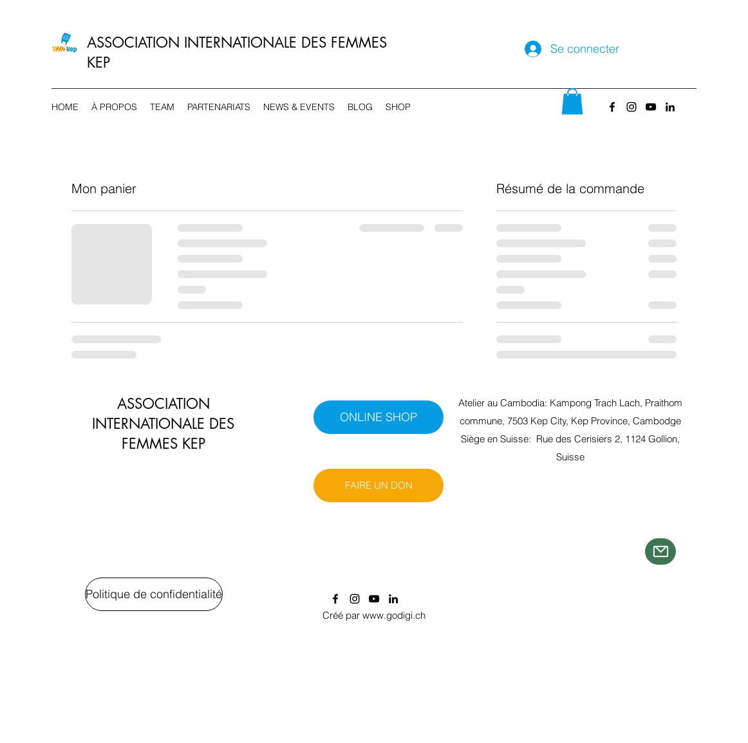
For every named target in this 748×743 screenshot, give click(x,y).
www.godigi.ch (393, 615)
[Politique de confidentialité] (154, 594)
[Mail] (660, 551)
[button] (572, 101)
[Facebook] (612, 106)
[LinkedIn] (670, 106)
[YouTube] (650, 106)
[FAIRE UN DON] (378, 485)
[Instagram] (631, 106)
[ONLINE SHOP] (378, 417)
